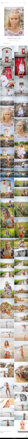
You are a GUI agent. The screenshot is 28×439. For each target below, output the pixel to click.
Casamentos (24, 1)
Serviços (19, 1)
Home (15, 1)
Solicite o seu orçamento (22, 431)
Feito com (14, 438)
